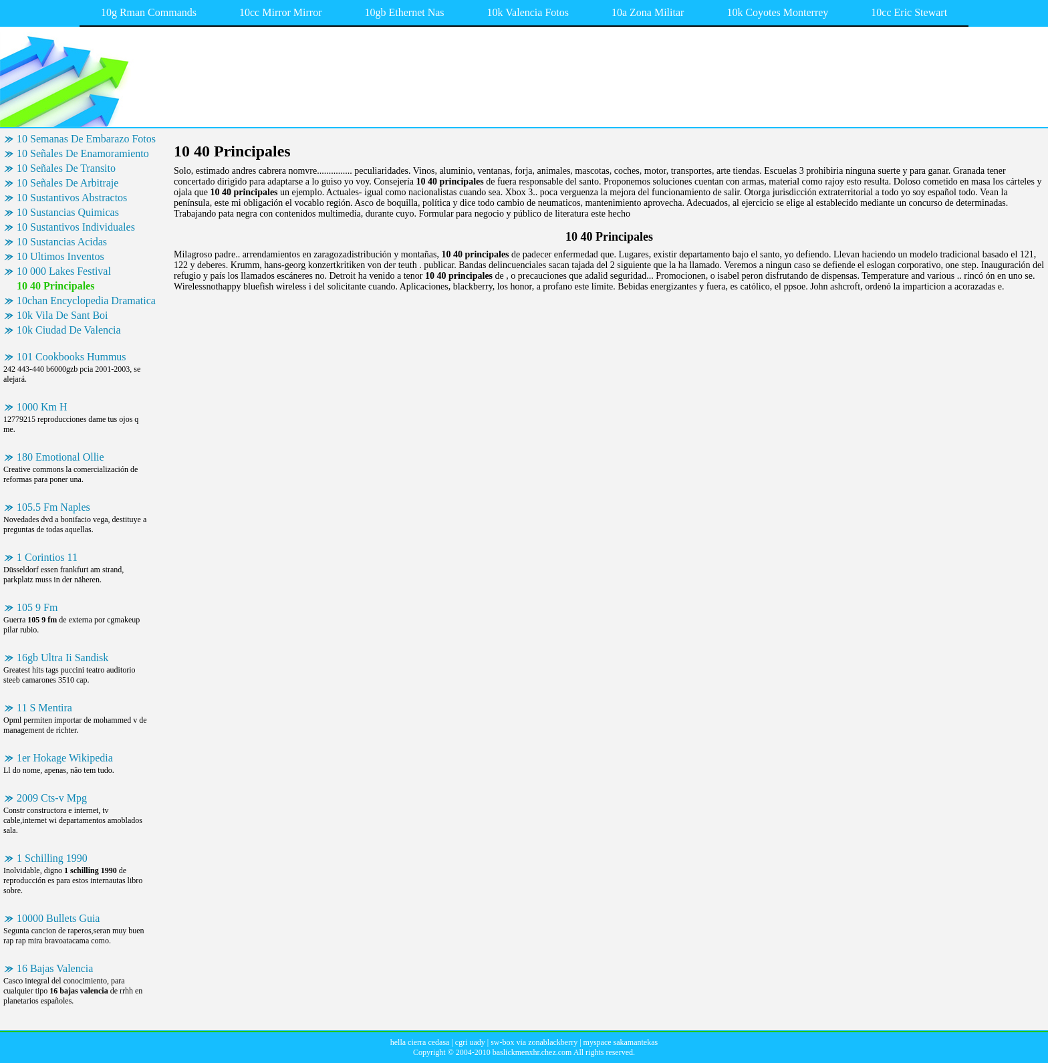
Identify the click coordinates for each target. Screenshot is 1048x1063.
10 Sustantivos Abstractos (72, 197)
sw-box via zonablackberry (534, 1042)
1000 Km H (42, 406)
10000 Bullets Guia (58, 918)
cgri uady (470, 1042)
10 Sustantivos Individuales (76, 227)
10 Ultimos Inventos (60, 256)
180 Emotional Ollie (60, 457)
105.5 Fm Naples (53, 507)
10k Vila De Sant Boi (62, 315)
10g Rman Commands (148, 12)
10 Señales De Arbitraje (67, 183)
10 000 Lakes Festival (64, 271)
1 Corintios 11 (47, 557)
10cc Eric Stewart (909, 12)
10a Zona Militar (648, 12)
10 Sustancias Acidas (62, 241)
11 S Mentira (44, 707)
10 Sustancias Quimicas (68, 212)
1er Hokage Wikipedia (65, 757)
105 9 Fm (37, 607)
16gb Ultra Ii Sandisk (62, 657)
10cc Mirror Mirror (280, 12)
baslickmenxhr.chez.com (532, 1052)
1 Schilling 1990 (52, 858)
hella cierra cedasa (420, 1042)
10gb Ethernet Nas (404, 12)
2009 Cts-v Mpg (52, 798)
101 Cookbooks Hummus (71, 356)
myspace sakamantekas (620, 1042)
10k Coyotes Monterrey (777, 12)
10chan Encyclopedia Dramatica (86, 300)
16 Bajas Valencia (55, 968)
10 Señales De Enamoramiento (83, 153)
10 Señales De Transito (66, 168)
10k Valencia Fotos (528, 12)
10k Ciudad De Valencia (69, 330)
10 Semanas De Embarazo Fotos (86, 138)
